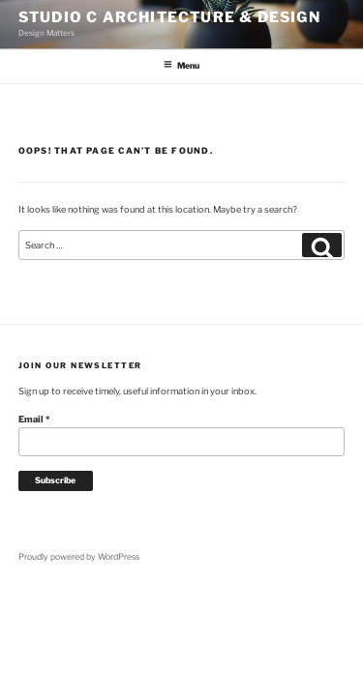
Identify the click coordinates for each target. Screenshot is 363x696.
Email (34, 419)
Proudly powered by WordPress (78, 557)
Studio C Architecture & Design (169, 17)
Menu (181, 65)
